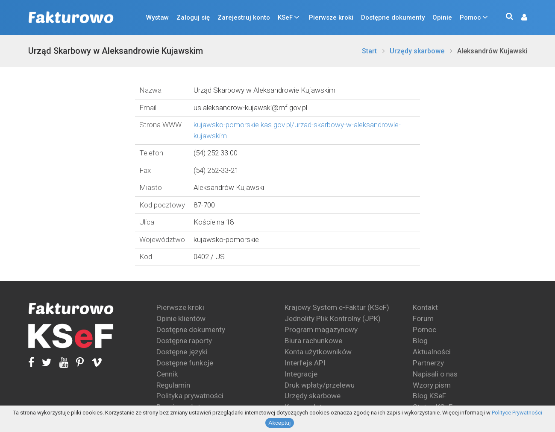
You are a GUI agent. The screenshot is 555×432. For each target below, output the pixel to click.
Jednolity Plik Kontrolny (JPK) (333, 318)
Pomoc (470, 17)
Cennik (167, 374)
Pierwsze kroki (331, 17)
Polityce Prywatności (517, 412)
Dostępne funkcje (184, 363)
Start (369, 51)
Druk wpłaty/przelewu (320, 385)
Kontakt (425, 307)
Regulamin (173, 385)
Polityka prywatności (189, 395)
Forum (423, 318)
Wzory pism (432, 385)
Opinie (442, 17)
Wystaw (157, 17)
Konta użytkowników (318, 351)
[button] (520, 17)
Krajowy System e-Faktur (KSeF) (337, 307)
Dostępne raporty (184, 340)
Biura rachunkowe (313, 340)
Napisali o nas (435, 374)
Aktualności (432, 351)
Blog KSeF (429, 395)
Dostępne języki (182, 351)
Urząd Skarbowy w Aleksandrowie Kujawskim (115, 51)
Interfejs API (305, 363)
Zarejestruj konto (243, 17)
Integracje (301, 374)
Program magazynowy (321, 329)
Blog (420, 340)
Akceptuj (280, 423)
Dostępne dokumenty (393, 17)
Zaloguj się (193, 17)
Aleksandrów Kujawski (492, 51)
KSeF (285, 17)
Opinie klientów (181, 318)
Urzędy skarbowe (417, 51)
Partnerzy (428, 363)
